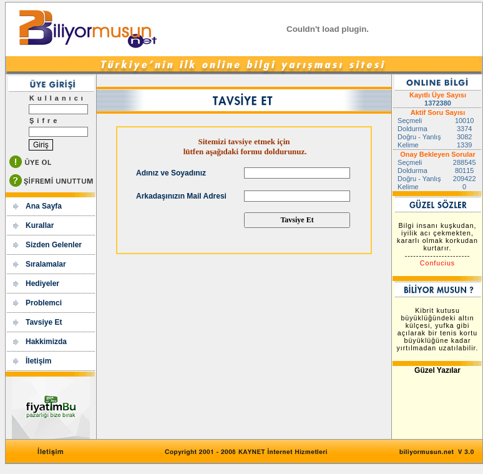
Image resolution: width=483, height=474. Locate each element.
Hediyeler (42, 283)
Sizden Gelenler (54, 244)
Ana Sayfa (44, 206)
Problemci (44, 303)
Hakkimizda (46, 341)
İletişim (38, 361)
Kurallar (40, 225)
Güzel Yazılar (437, 370)
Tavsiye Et (44, 322)
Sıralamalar (46, 264)
